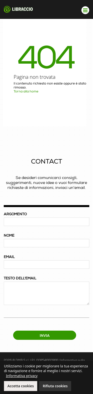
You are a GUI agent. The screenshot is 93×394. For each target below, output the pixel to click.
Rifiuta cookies (55, 386)
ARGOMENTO (15, 214)
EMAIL (9, 257)
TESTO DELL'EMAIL (20, 278)
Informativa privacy (22, 375)
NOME (9, 235)
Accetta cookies (20, 386)
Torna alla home (26, 91)
